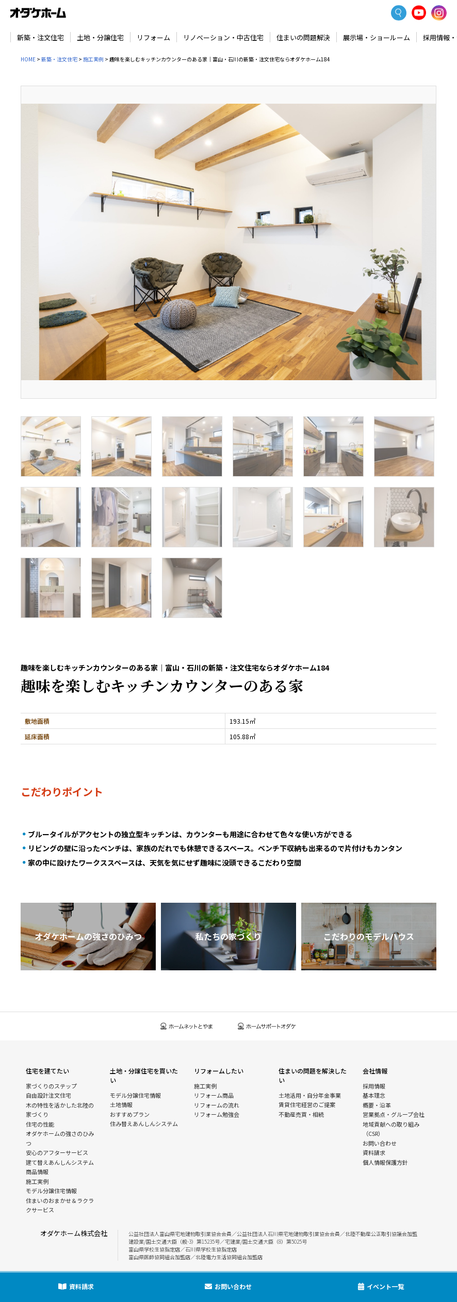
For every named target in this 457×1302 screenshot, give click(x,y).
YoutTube (419, 12)
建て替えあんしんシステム (60, 1162)
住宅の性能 (40, 1124)
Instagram (439, 13)
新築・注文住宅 (40, 37)
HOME (28, 59)
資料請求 (374, 1152)
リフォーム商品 (214, 1095)
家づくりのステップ (51, 1086)
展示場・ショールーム (376, 37)
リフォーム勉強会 (216, 1114)
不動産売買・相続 (301, 1114)
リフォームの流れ (216, 1105)
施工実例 (93, 59)
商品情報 (37, 1171)
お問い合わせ (380, 1143)
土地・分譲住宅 (100, 37)
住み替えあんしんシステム (144, 1123)
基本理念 (374, 1095)
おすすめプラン (130, 1114)
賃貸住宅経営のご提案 (307, 1104)
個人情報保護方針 (385, 1162)
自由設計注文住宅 (48, 1095)
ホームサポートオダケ (267, 1026)
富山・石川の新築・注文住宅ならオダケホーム (38, 13)
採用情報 (374, 1086)
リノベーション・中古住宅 (223, 37)
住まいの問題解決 (303, 37)
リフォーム (153, 37)
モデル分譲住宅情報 (51, 1190)
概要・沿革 (377, 1105)
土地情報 (121, 1104)
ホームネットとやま (186, 1026)
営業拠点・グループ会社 (394, 1114)
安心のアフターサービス (57, 1152)
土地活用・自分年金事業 (310, 1095)
